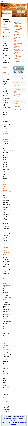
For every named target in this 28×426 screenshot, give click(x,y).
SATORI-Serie (17, 37)
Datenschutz (17, 60)
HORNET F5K (17, 34)
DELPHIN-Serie (18, 28)
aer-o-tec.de (8, 422)
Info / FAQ (16, 55)
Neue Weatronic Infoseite (6, 285)
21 (4, 409)
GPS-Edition (17, 47)
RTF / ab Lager (18, 44)
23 (7, 409)
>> (8, 411)
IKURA (16, 31)
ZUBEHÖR (17, 46)
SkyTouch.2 (17, 32)
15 (7, 406)
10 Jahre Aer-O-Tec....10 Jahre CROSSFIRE (7, 188)
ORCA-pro (17, 38)
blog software (20, 422)
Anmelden (4, 1)
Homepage (17, 93)
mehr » (4, 57)
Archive (16, 105)
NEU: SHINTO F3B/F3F (6, 139)
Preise (15, 58)
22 (5, 409)
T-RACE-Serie (18, 25)
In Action (16, 52)
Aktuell (16, 22)
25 (4, 411)
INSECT (16, 41)
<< (3, 406)
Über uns (16, 53)
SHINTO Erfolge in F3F (6, 74)
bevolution (14, 420)
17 (4, 407)
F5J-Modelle (17, 29)
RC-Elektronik (18, 43)
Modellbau (17, 94)
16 (8, 406)
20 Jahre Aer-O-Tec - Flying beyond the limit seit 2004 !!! (13, 9)
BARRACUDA (18, 26)
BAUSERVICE (18, 49)
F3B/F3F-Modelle (18, 50)
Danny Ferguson (13, 418)
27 (7, 411)
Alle (15, 91)
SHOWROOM (17, 56)
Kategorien (17, 106)
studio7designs (20, 416)
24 (8, 409)
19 (7, 407)
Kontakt (16, 111)
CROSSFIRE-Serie (19, 35)
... (5, 411)
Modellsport (17, 96)
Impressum (17, 61)
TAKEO (16, 40)
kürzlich (16, 103)
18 (5, 407)
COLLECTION (18, 23)
